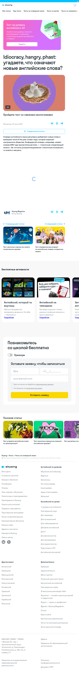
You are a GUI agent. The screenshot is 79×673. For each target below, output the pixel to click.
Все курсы (6, 471)
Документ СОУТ (47, 667)
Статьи (44, 610)
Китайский (6, 587)
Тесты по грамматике (69, 11)
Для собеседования (49, 523)
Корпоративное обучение (13, 521)
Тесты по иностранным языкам (54, 623)
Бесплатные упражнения (52, 618)
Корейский (6, 599)
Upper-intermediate (49, 492)
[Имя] (25, 371)
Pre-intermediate (48, 484)
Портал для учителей (11, 504)
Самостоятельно (48, 571)
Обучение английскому (51, 471)
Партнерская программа (12, 512)
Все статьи (6, 11)
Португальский (8, 583)
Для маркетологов (49, 544)
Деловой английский (50, 527)
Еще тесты (17, 11)
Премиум (45, 566)
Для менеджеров (48, 540)
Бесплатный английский (51, 583)
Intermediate (46, 488)
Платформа (7, 484)
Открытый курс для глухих (52, 579)
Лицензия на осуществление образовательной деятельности (14, 663)
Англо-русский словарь (51, 627)
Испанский (6, 566)
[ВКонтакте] (3, 542)
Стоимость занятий (10, 475)
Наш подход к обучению (12, 492)
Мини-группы (46, 575)
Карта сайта (46, 614)
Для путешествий (48, 519)
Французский (7, 575)
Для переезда (47, 515)
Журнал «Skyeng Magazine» (52, 606)
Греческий (6, 595)
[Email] (39, 379)
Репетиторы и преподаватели (14, 496)
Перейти (22, 44)
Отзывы (5, 488)
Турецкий (6, 591)
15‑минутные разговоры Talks (53, 591)
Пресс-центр (7, 537)
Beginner (44, 476)
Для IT (43, 531)
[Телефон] (54, 371)
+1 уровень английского (51, 507)
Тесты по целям (53, 11)
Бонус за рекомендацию (12, 517)
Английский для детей (50, 552)
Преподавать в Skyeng (11, 500)
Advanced (45, 496)
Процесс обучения (10, 480)
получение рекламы (34, 388)
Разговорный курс (49, 511)
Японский (6, 603)
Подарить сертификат (11, 508)
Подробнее (9, 317)
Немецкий (6, 571)
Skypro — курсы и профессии (53, 602)
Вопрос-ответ (7, 525)
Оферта (44, 639)
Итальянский (7, 579)
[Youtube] (9, 542)
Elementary (45, 480)
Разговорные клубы (49, 587)
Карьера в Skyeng (9, 533)
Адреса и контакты (10, 529)
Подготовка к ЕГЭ (48, 548)
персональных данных (45, 384)
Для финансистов (48, 536)
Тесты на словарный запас (34, 11)
